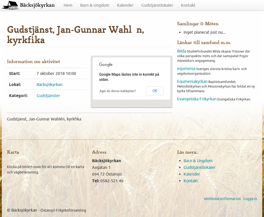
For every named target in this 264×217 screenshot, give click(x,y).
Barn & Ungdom (94, 5)
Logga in (250, 199)
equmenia (186, 68)
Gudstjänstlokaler (157, 5)
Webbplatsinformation (222, 199)
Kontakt (188, 5)
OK (154, 91)
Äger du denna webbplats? (118, 91)
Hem (68, 5)
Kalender (125, 5)
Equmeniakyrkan (192, 81)
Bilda (181, 51)
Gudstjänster (48, 95)
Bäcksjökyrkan (37, 5)
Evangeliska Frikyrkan (197, 99)
